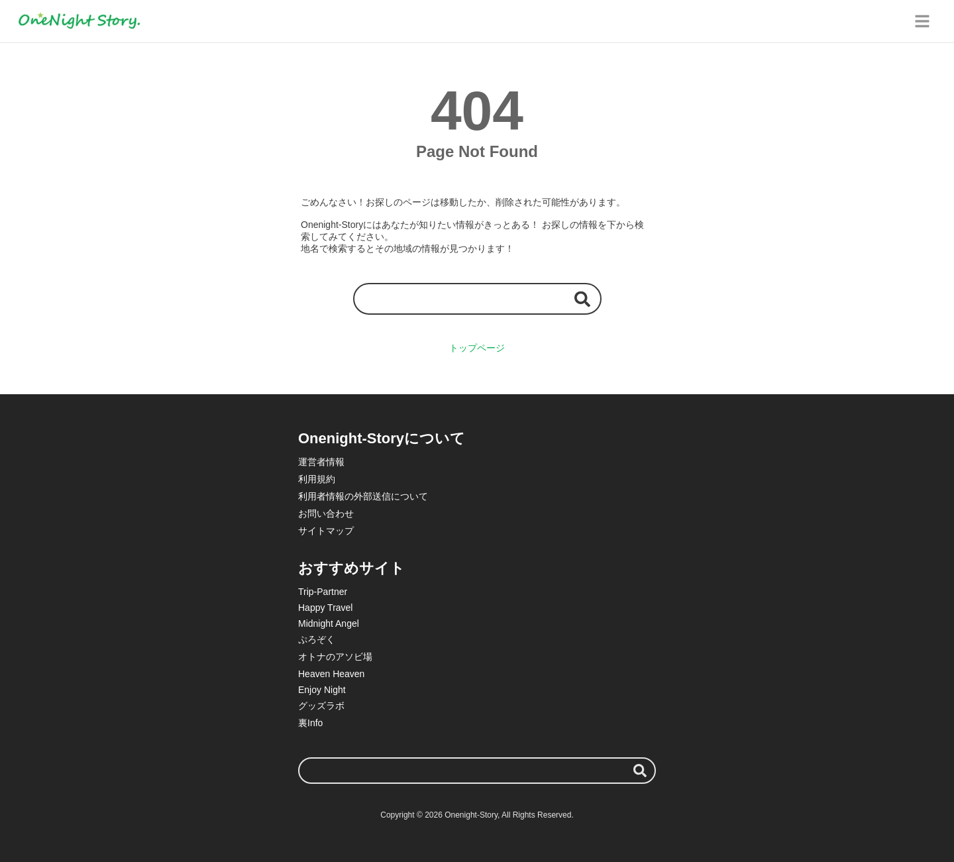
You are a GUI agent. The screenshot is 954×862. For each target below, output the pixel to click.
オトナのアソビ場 (335, 656)
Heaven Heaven (331, 674)
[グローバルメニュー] (922, 21)
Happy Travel (325, 607)
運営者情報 (321, 462)
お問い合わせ (326, 513)
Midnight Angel (328, 623)
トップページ (477, 348)
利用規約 (316, 479)
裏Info (310, 723)
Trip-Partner (322, 591)
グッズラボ (321, 705)
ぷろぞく (316, 639)
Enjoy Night (322, 689)
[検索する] (582, 298)
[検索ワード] (477, 298)
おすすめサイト (351, 568)
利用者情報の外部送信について (363, 496)
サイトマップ (326, 530)
